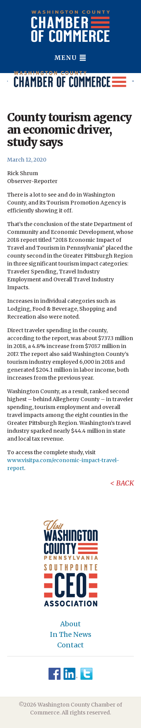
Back (125, 483)
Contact (70, 645)
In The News (70, 634)
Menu (70, 57)
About (70, 624)
